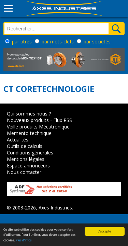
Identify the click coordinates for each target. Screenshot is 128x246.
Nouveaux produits (28, 120)
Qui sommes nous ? (29, 113)
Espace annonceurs (28, 165)
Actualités (17, 139)
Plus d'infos (24, 241)
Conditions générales (30, 152)
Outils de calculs (24, 146)
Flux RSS (62, 120)
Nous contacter (24, 172)
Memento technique (29, 133)
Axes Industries (55, 207)
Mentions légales (25, 159)
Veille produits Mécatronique (38, 126)
